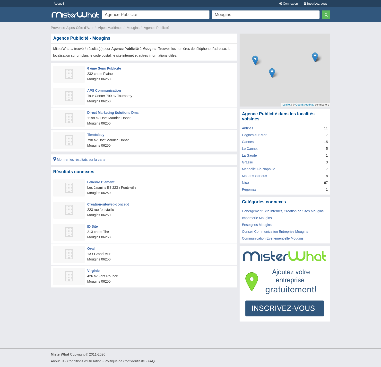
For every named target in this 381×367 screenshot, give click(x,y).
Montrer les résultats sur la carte (79, 159)
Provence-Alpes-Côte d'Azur (72, 28)
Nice (245, 183)
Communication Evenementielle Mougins (273, 238)
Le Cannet (250, 149)
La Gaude (249, 155)
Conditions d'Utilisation (84, 361)
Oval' (91, 249)
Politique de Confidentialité (124, 361)
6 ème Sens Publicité (104, 68)
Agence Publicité (156, 28)
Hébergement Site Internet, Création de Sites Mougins (283, 211)
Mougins (133, 28)
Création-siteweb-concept (108, 204)
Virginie (93, 271)
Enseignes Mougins (257, 225)
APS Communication (104, 90)
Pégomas (249, 189)
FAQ (151, 361)
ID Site (92, 226)
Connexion (288, 3)
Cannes (248, 142)
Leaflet (287, 104)
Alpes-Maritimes (110, 28)
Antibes (247, 128)
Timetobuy (95, 135)
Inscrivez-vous (315, 3)
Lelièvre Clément (100, 182)
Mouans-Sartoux (254, 176)
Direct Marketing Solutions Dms (113, 113)
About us (57, 361)
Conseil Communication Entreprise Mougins (275, 231)
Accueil (59, 3)
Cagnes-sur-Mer (254, 135)
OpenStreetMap (304, 104)
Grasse (247, 162)
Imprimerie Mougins (257, 218)
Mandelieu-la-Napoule (258, 169)
